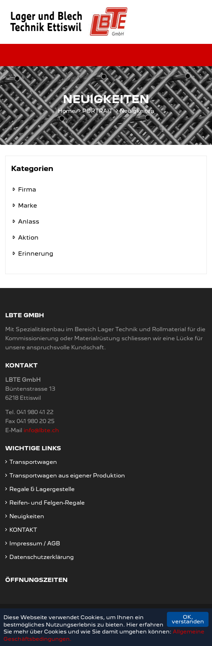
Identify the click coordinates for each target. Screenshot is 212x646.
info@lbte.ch (41, 430)
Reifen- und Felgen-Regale (47, 502)
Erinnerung (35, 253)
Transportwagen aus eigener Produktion (67, 475)
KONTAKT (23, 530)
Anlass (28, 221)
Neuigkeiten (26, 516)
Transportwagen (33, 462)
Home (66, 111)
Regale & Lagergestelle (42, 489)
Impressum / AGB (34, 543)
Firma (27, 189)
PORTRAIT (97, 111)
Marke (27, 205)
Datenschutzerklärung (41, 557)
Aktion (28, 237)
